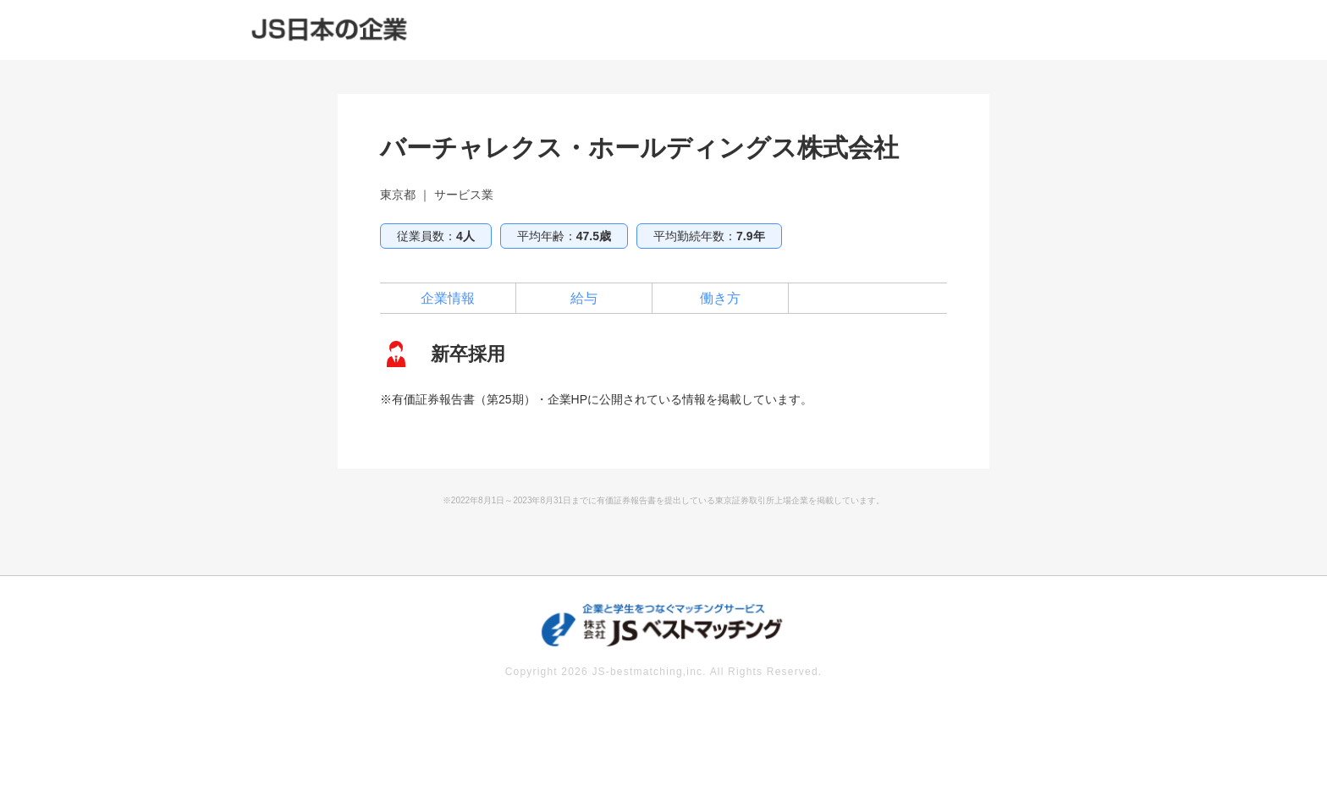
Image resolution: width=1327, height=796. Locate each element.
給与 (583, 298)
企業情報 (448, 298)
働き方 (720, 298)
